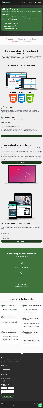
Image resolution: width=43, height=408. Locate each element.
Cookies (3, 381)
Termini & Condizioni (6, 378)
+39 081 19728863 (6, 369)
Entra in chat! (10, 372)
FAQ (35, 2)
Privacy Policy (4, 380)
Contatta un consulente (21, 136)
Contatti (39, 2)
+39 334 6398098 (6, 371)
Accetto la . (6, 393)
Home (23, 2)
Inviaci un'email (7, 396)
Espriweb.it (4, 376)
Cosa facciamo (29, 2)
